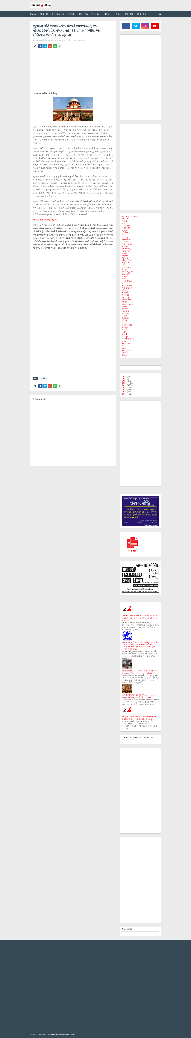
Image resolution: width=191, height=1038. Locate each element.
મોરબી (124, 323)
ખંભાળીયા (126, 239)
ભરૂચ (124, 306)
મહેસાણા (125, 318)
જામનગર (126, 251)
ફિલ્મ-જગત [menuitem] (37, 20)
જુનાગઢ (125, 253)
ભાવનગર (125, 311)
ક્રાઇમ (125, 235)
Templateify (42, 1035)
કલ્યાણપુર (126, 225)
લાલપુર (125, 336)
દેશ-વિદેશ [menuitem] (129, 14)
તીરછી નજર (126, 267)
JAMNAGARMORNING (66, 1035)
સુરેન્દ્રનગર (126, 350)
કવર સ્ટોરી (126, 228)
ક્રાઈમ (125, 237)
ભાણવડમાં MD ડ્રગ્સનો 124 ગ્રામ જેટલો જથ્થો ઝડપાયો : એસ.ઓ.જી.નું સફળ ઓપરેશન (140, 672)
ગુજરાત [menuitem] (118, 14)
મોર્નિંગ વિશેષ (127, 325)
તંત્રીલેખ (125, 262)
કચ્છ (124, 223)
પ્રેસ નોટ (125, 292)
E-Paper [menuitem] (49, 20)
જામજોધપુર (126, 249)
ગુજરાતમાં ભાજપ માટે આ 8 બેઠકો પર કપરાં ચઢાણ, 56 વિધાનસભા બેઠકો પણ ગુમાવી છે (138, 696)
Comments (148, 737)
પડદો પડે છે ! (127, 286)
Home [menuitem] (33, 14)
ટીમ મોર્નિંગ (126, 260)
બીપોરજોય (126, 299)
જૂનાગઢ (125, 255)
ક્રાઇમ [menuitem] (71, 14)
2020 (124, 389)
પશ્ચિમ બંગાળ (127, 288)
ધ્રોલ (124, 279)
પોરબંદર (125, 290)
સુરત (124, 348)
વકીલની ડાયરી (128, 339)
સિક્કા (124, 346)
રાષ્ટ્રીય (125, 334)
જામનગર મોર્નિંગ (41, 40)
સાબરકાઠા (126, 343)
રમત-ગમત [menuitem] (141, 14)
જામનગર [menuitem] (44, 14)
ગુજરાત (125, 246)
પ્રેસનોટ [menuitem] (96, 14)
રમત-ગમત (126, 327)
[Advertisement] (73, 71)
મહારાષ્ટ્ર (125, 316)
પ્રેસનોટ (125, 295)
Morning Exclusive (129, 216)
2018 (124, 394)
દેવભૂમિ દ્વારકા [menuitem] (58, 14)
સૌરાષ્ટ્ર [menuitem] (107, 14)
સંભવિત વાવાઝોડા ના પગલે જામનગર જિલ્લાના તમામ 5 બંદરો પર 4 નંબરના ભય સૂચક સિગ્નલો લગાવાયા (139, 618)
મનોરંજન (126, 313)
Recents (137, 737)
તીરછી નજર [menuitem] (83, 14)
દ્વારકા (124, 276)
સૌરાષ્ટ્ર (125, 353)
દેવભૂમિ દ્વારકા (127, 272)
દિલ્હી (124, 269)
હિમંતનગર (126, 355)
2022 (124, 385)
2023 (124, 383)
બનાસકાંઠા (126, 297)
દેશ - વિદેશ (68, 40)
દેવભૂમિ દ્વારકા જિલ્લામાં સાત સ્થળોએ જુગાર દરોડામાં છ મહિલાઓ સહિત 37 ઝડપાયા (139, 718)
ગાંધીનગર (125, 242)
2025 (124, 379)
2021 (124, 387)
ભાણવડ (125, 309)
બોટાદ (124, 302)
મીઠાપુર (125, 320)
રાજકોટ (125, 329)
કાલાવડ (125, 230)
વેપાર (124, 341)
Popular (127, 737)
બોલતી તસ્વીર (127, 304)
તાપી (124, 265)
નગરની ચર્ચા (127, 281)
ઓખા (124, 221)
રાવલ (124, 332)
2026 (124, 376)
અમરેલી (125, 218)
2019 (124, 392)
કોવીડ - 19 (126, 232)
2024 (124, 381)
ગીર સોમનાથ (127, 244)
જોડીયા (125, 258)
